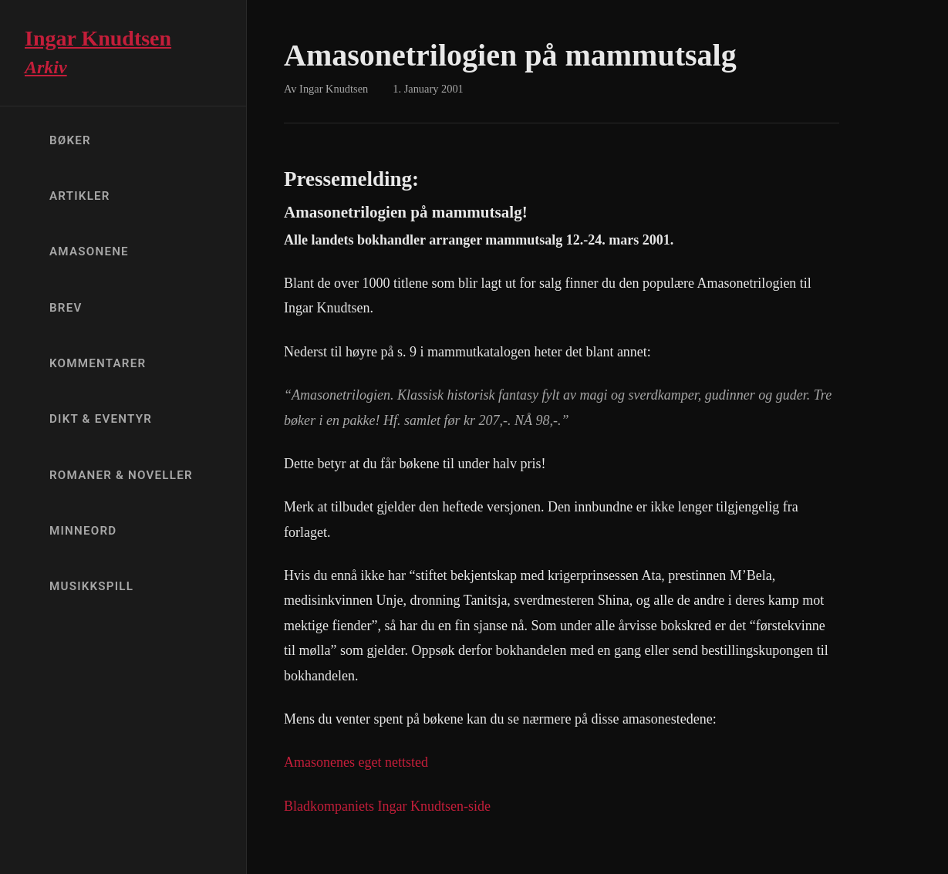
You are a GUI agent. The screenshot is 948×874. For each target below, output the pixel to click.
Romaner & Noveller (121, 475)
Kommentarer (97, 363)
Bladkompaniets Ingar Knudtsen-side (387, 806)
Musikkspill (91, 586)
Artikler (79, 196)
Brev (66, 308)
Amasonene (89, 251)
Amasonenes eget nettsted (356, 762)
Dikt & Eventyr (100, 419)
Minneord (82, 531)
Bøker (70, 140)
